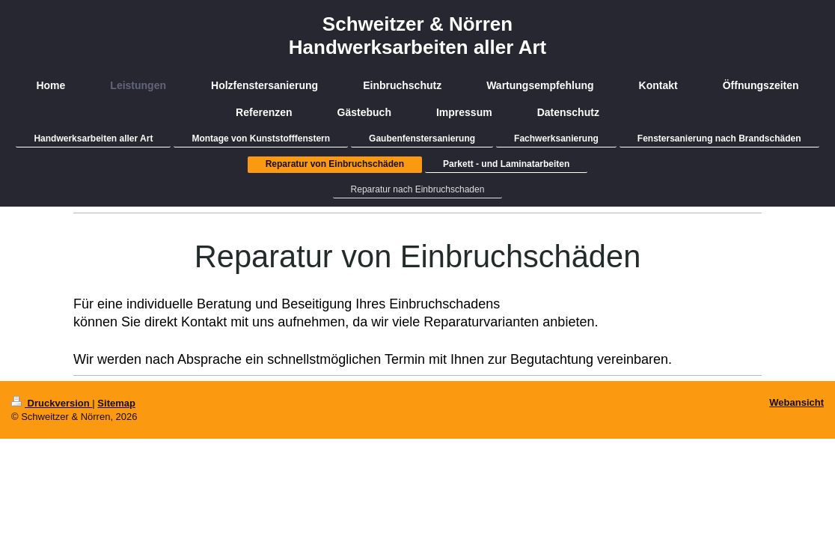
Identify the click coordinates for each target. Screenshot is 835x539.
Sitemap (116, 403)
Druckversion (51, 403)
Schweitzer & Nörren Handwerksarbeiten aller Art (417, 35)
